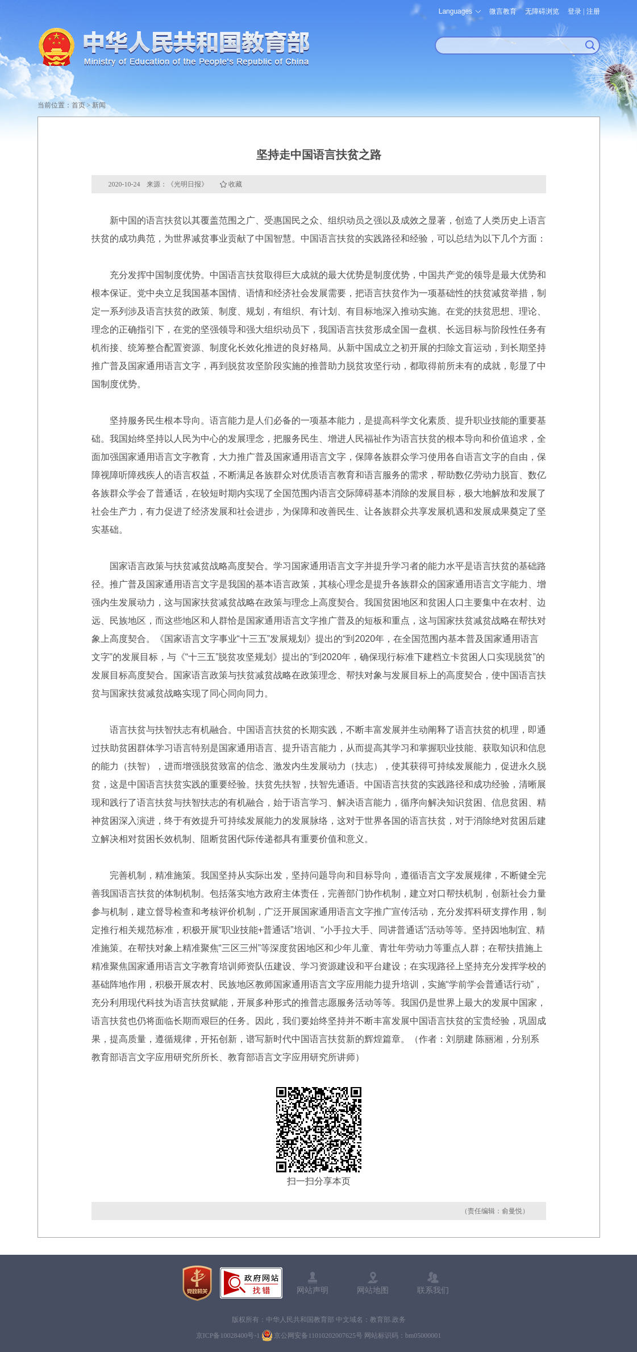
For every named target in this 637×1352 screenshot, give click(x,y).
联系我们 (433, 1290)
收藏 (235, 184)
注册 (593, 11)
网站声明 (312, 1290)
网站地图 (373, 1290)
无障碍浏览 (542, 11)
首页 (78, 105)
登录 (574, 11)
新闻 (99, 105)
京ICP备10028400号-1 (228, 1335)
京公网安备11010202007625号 (318, 1335)
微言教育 (503, 11)
